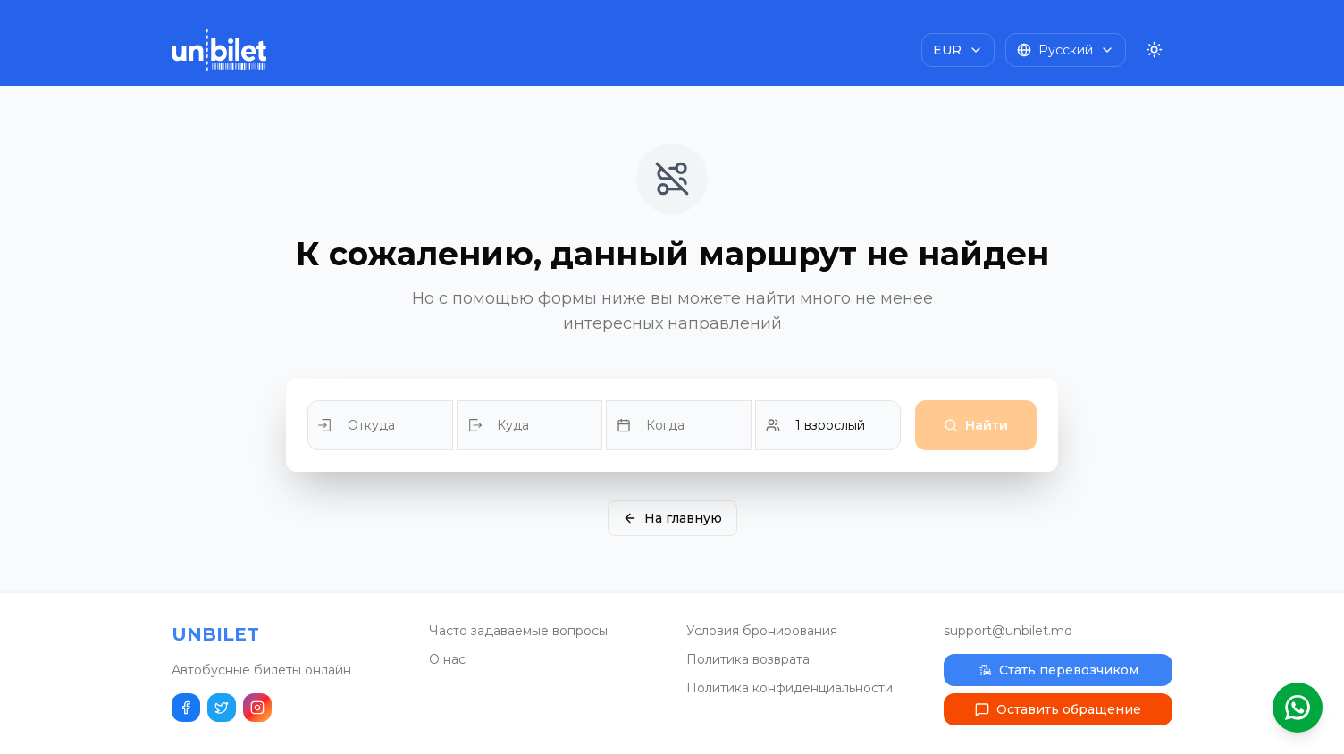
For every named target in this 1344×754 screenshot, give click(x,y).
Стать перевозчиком (1058, 670)
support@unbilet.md (1008, 631)
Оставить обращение (1058, 709)
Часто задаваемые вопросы (518, 631)
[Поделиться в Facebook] (186, 707)
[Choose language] (1065, 50)
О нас (447, 659)
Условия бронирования (761, 631)
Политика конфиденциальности (789, 688)
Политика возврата (748, 659)
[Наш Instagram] (257, 707)
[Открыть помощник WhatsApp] (1298, 708)
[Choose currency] (958, 50)
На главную (672, 518)
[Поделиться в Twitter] (221, 707)
